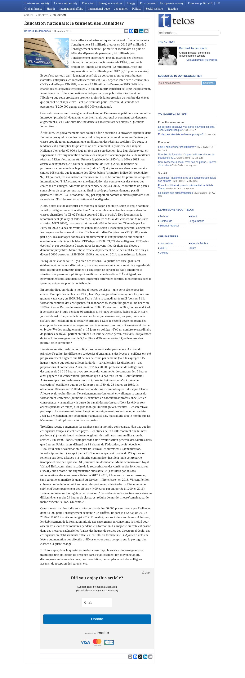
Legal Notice (197, 200)
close (146, 572)
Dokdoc (164, 231)
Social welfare (154, 8)
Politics (136, 8)
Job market (121, 8)
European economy (171, 3)
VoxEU (163, 227)
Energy (131, 3)
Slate (193, 227)
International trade (99, 8)
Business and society (36, 3)
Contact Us (166, 200)
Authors (164, 195)
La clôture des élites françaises (175, 172)
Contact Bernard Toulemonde (201, 60)
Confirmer (208, 83)
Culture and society (65, 3)
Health (51, 8)
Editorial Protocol (169, 204)
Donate (97, 619)
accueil (29, 15)
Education (88, 3)
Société (43, 15)
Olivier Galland (203, 126)
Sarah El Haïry (178, 160)
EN (210, 3)
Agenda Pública (199, 222)
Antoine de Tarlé (173, 168)
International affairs (71, 8)
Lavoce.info (166, 222)
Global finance (33, 8)
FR (218, 3)
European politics (198, 3)
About (193, 195)
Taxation (173, 8)
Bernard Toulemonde (37, 31)
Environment (148, 3)
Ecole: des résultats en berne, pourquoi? (181, 113)
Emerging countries (110, 3)
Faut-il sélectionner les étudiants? (177, 126)
